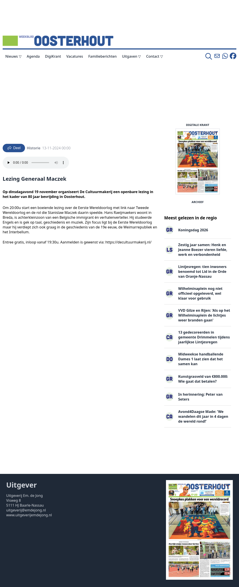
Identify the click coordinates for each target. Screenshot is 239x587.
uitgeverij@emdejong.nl (26, 510)
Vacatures (74, 56)
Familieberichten (102, 56)
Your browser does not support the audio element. (36, 163)
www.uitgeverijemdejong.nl (29, 515)
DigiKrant (53, 56)
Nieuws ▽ (13, 56)
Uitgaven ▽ (131, 56)
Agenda (33, 56)
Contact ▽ (154, 56)
